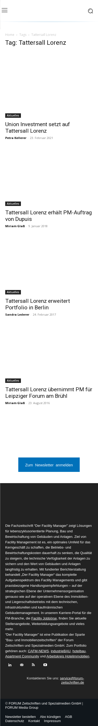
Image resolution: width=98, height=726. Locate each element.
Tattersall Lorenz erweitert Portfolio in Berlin (37, 304)
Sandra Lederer (17, 314)
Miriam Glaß (15, 226)
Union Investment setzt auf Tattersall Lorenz (37, 127)
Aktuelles (13, 115)
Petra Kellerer (15, 138)
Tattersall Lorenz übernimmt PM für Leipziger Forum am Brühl (48, 392)
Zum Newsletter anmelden (49, 465)
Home (9, 34)
